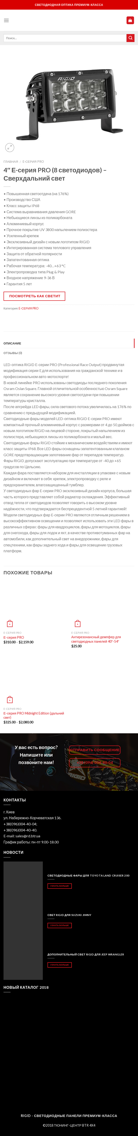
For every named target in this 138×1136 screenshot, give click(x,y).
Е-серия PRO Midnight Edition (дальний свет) (34, 715)
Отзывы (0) (13, 353)
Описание (12, 343)
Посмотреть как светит (35, 296)
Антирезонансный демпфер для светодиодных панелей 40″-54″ (96, 639)
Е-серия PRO (14, 637)
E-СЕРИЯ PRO (33, 161)
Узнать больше (59, 886)
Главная (11, 161)
